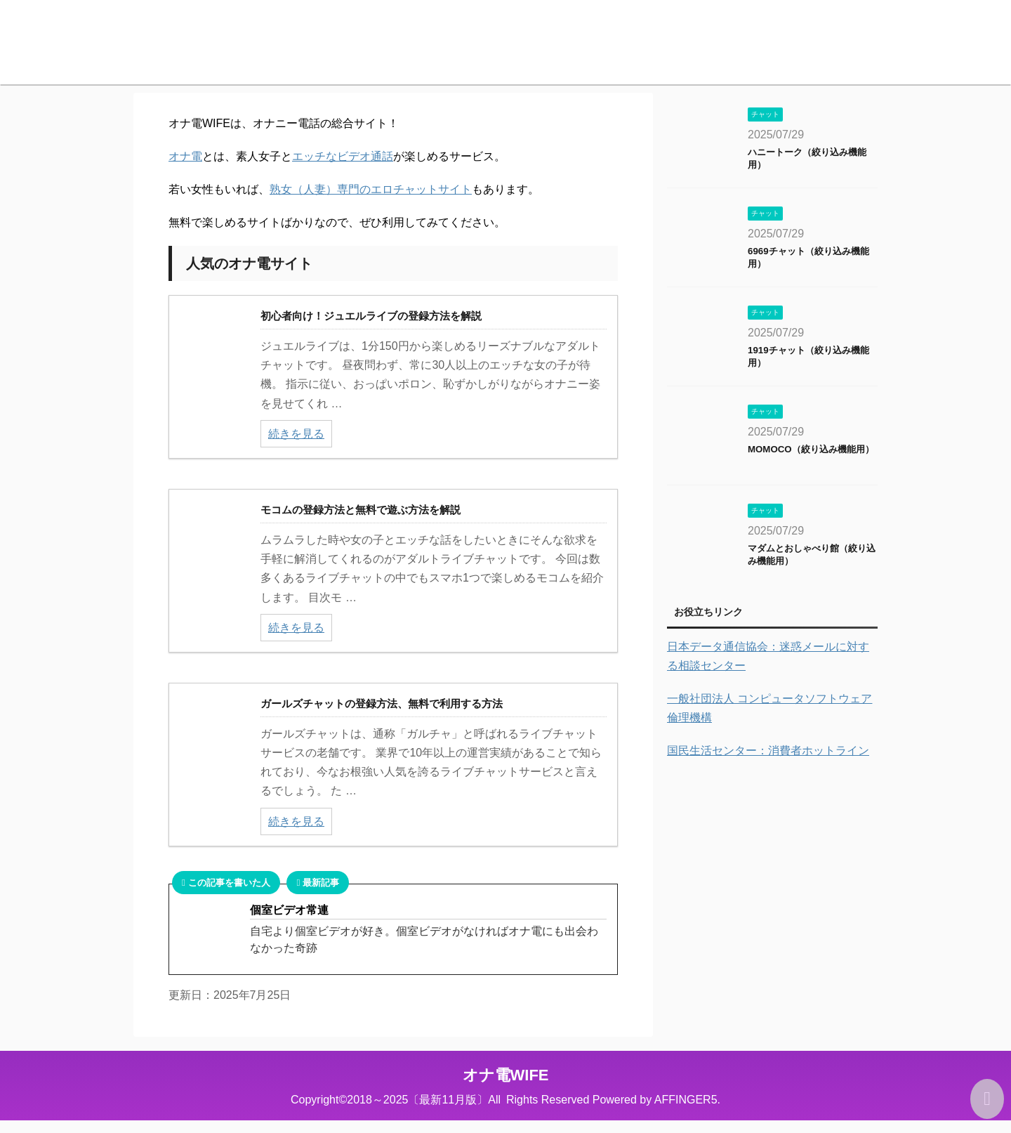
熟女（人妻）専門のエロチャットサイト (371, 189)
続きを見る (296, 434)
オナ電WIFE (506, 1075)
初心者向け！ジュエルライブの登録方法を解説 (371, 316)
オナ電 (185, 156)
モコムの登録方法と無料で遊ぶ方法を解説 (360, 510)
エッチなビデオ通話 (342, 156)
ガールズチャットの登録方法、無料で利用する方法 (381, 703)
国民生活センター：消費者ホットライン (768, 751)
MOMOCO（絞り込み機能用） (811, 449)
